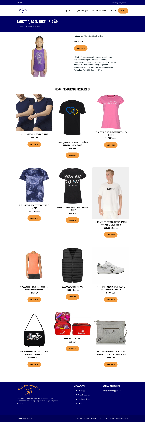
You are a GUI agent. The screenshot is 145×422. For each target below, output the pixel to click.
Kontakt (86, 418)
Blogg (113, 11)
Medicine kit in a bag (72, 338)
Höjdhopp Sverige (100, 11)
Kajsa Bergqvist (82, 11)
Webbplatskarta (121, 418)
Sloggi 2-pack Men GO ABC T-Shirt (34, 134)
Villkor (93, 418)
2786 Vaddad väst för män (72, 286)
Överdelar (100, 36)
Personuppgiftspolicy (106, 418)
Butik (123, 11)
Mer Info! (81, 48)
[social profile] (24, 3)
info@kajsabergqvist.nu (119, 3)
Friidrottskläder (89, 36)
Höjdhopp (68, 11)
